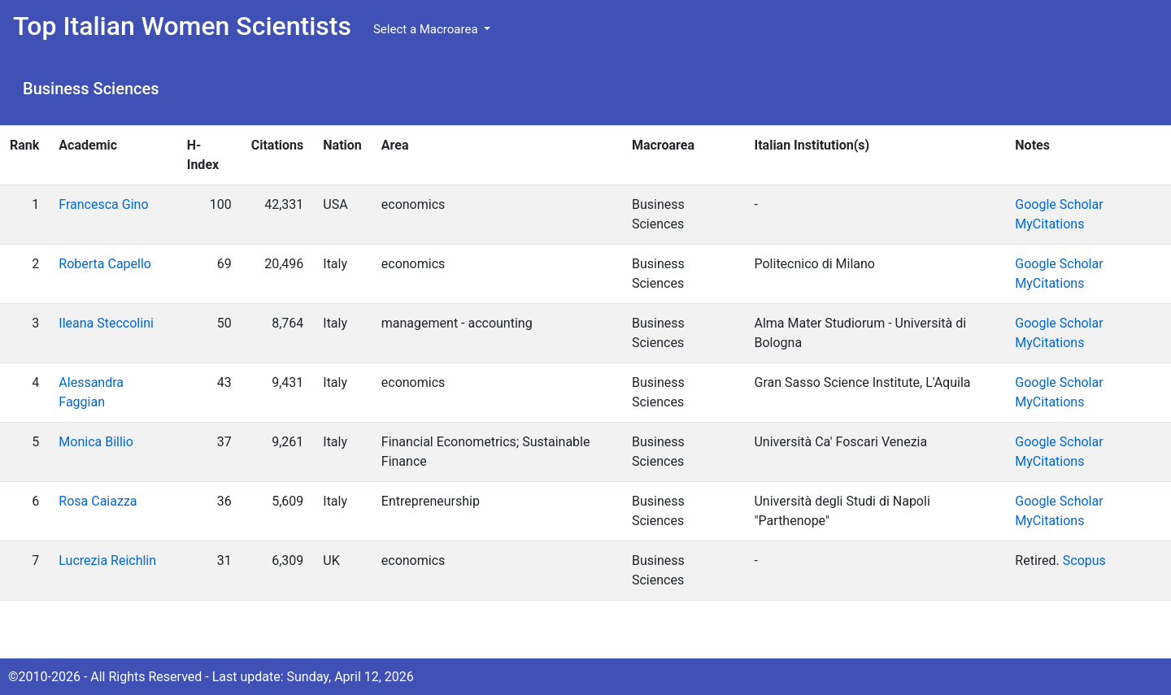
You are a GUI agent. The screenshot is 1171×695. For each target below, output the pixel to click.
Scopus (1084, 560)
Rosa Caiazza (98, 501)
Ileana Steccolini (106, 323)
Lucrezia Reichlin (107, 560)
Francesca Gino (103, 204)
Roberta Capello (105, 263)
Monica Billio (96, 442)
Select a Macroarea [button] (427, 29)
